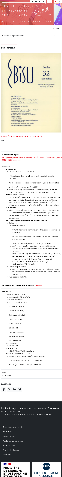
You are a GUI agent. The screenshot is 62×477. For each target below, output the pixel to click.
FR (56, 2)
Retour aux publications (12, 35)
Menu (56, 28)
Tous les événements (13, 427)
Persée (39, 285)
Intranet (7, 454)
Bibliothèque (9, 445)
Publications (8, 47)
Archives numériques (13, 441)
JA (59, 2)
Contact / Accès (11, 450)
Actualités (7, 431)
